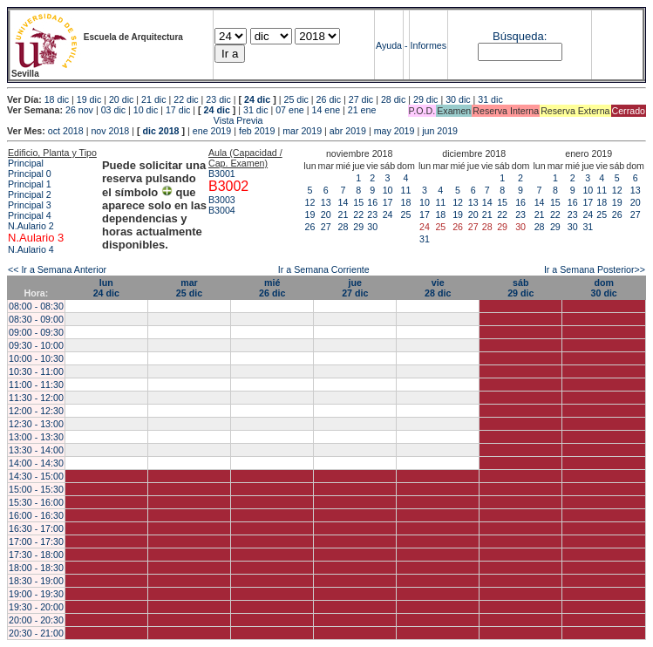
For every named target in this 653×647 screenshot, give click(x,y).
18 (406, 202)
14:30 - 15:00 (36, 476)
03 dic (113, 110)
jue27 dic (355, 287)
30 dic (458, 99)
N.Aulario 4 (31, 249)
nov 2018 (110, 131)
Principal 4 (29, 215)
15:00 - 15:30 (36, 489)
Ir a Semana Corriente (324, 269)
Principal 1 (29, 184)
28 (343, 226)
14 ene (325, 110)
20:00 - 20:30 (36, 620)
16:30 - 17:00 (36, 528)
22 (358, 214)
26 (310, 226)
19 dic (89, 99)
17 (388, 202)
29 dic (425, 99)
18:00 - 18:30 (36, 567)
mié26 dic (272, 287)
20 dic (121, 99)
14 (343, 202)
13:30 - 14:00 (36, 450)
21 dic (153, 99)
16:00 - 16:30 (36, 515)
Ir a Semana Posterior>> (594, 269)
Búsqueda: (520, 36)
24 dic (257, 99)
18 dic (56, 99)
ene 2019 (212, 131)
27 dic (361, 99)
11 (406, 190)
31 (424, 239)
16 (372, 202)
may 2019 (394, 131)
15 (358, 202)
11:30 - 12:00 (36, 397)
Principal (26, 163)
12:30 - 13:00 (36, 424)
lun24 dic (106, 287)
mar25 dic (189, 287)
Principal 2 (29, 194)
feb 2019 (257, 131)
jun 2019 (440, 131)
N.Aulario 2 (31, 226)
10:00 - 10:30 (36, 358)
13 (326, 202)
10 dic (145, 110)
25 (406, 214)
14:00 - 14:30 (36, 463)
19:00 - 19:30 (36, 594)
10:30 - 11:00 (36, 371)
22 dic (185, 99)
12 (310, 202)
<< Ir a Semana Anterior (57, 269)
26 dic (328, 99)
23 (372, 214)
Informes (428, 45)
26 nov (79, 110)
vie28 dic (438, 287)
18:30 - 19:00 (36, 580)
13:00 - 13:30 (36, 437)
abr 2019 (348, 131)
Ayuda (389, 45)
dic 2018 (160, 131)
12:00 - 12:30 (36, 410)
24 (388, 214)
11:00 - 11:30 (36, 384)
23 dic (218, 99)
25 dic (295, 99)
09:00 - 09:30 (36, 332)
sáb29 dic (520, 287)
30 (372, 226)
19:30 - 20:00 (36, 607)
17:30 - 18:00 (36, 554)
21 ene (362, 110)
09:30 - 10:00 (36, 345)
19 (310, 214)
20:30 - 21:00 (36, 633)
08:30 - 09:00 (36, 319)
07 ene (289, 110)
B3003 (221, 199)
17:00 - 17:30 (36, 541)
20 (326, 214)
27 (326, 226)
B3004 (221, 210)
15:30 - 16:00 (36, 502)
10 (388, 190)
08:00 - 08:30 (36, 306)
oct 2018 (66, 131)
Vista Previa (135, 120)
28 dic (393, 99)
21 (343, 214)
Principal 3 (29, 205)
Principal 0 (29, 173)
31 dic (490, 99)
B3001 (221, 173)
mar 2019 (302, 131)
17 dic (178, 110)
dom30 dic (604, 287)
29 (358, 226)
